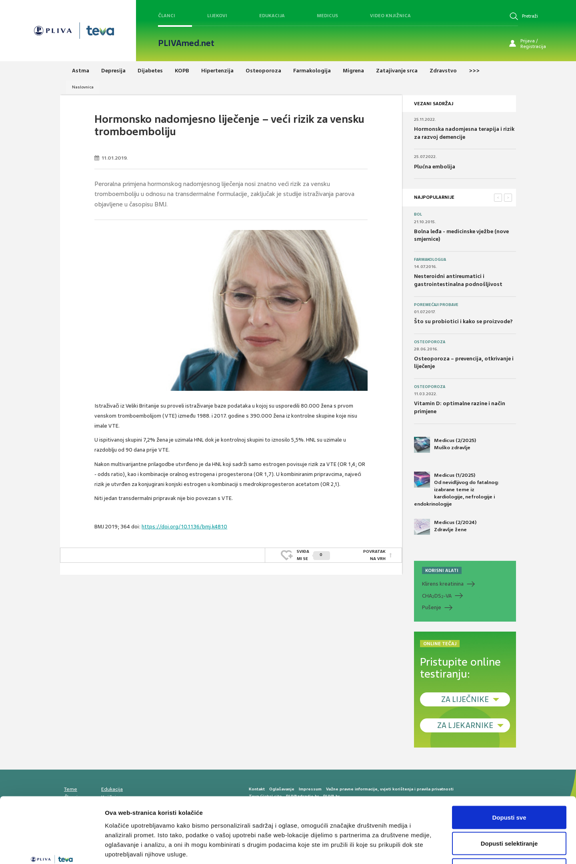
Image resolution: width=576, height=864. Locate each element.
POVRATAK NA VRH (374, 555)
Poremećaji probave (436, 304)
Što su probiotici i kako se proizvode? (463, 321)
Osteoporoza (429, 342)
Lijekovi (217, 15)
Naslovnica (83, 87)
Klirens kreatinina (443, 583)
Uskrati (509, 811)
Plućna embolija (434, 166)
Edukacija (272, 15)
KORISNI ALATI (441, 570)
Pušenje (431, 607)
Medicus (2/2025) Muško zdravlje (445, 445)
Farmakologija (430, 259)
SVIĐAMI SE (313, 555)
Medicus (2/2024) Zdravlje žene (445, 527)
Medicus (327, 15)
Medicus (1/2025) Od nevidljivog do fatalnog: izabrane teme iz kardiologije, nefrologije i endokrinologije (456, 490)
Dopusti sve (509, 759)
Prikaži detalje (414, 848)
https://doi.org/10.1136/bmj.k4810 (184, 526)
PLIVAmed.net (186, 43)
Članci (166, 15)
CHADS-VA (437, 596)
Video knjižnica (390, 15)
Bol (418, 214)
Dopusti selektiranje (509, 785)
